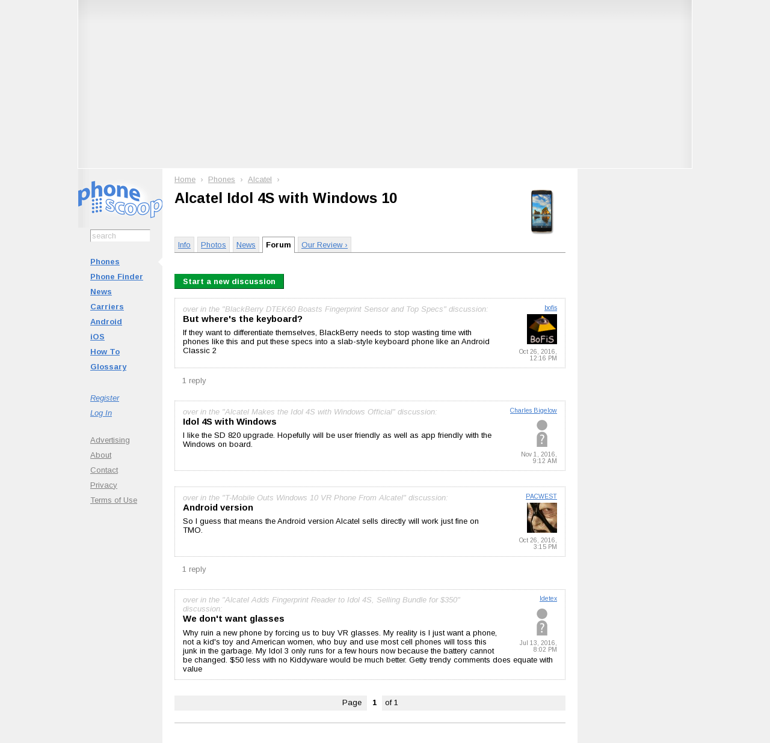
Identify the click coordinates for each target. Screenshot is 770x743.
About (100, 454)
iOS (97, 336)
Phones (105, 261)
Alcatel (260, 179)
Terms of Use (113, 500)
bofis (550, 308)
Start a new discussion (229, 281)
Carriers (107, 306)
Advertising (110, 439)
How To (105, 351)
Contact (104, 470)
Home (185, 179)
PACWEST (541, 496)
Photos (213, 244)
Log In (101, 412)
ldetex (548, 598)
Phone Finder (116, 276)
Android (106, 321)
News (101, 291)
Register (104, 397)
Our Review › (324, 244)
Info (184, 244)
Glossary (108, 366)
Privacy (103, 485)
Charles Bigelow (533, 410)
